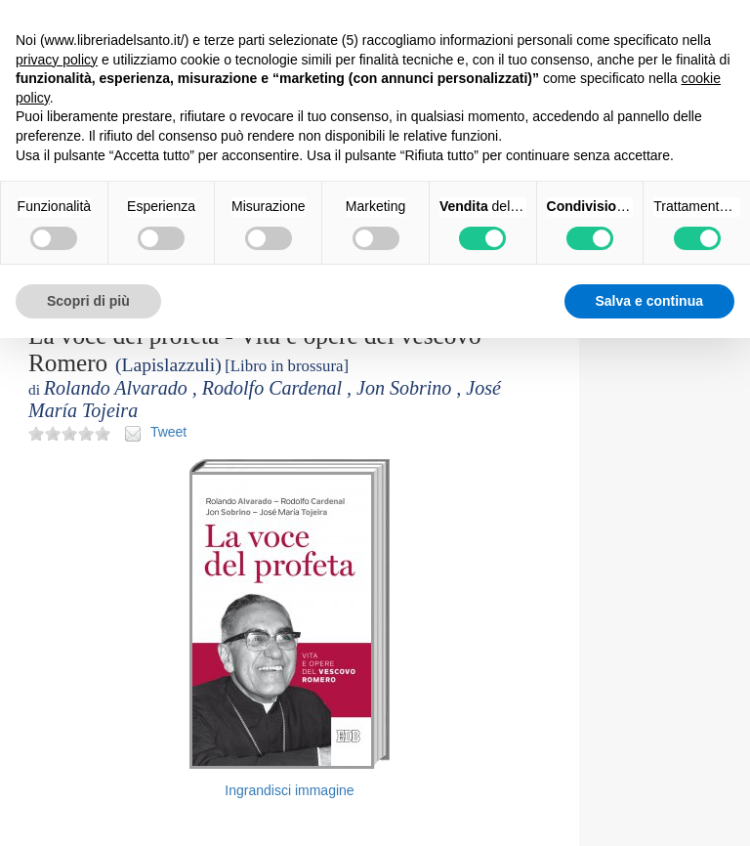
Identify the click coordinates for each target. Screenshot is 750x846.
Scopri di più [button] (88, 301)
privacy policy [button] (57, 59)
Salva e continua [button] (649, 301)
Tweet (168, 432)
